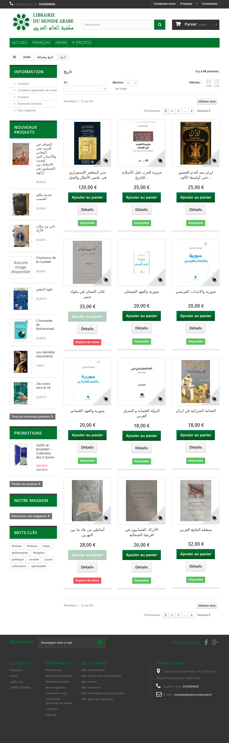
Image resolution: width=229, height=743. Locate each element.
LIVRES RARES (20, 687)
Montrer (118, 82)
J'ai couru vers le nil (43, 385)
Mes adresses (91, 687)
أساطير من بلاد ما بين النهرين (87, 532)
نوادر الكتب (17, 681)
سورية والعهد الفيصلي (141, 291)
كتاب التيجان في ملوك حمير (87, 294)
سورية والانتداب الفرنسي (196, 291)
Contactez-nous (165, 3)
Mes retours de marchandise (101, 676)
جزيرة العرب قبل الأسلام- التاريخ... (141, 175)
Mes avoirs (89, 681)
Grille (209, 83)
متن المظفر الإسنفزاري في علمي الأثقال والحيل (87, 175)
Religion (38, 552)
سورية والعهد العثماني (87, 411)
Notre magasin (31, 500)
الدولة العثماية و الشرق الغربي (142, 413)
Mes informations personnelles (103, 693)
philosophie (20, 552)
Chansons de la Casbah (46, 260)
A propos (82, 42)
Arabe (61, 42)
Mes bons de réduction (97, 699)
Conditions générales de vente (37, 90)
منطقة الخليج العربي (196, 530)
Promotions (28, 433)
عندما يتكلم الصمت (44, 197)
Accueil (20, 42)
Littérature (19, 566)
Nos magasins (26, 110)
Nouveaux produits (25, 130)
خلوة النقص (44, 289)
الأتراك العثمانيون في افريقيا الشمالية (141, 532)
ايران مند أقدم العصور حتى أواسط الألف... (195, 175)
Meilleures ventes (58, 681)
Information (29, 71)
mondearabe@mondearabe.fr (193, 694)
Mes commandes (93, 670)
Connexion (209, 3)
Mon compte (94, 663)
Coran (48, 559)
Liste (217, 83)
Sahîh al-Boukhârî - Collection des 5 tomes (45, 451)
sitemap (51, 714)
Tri (65, 82)
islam (46, 546)
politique (18, 559)
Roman (17, 546)
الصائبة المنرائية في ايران (196, 411)
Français (41, 42)
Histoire (32, 546)
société (34, 559)
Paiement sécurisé (29, 103)
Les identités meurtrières (45, 354)
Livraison (23, 83)
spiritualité (38, 566)
